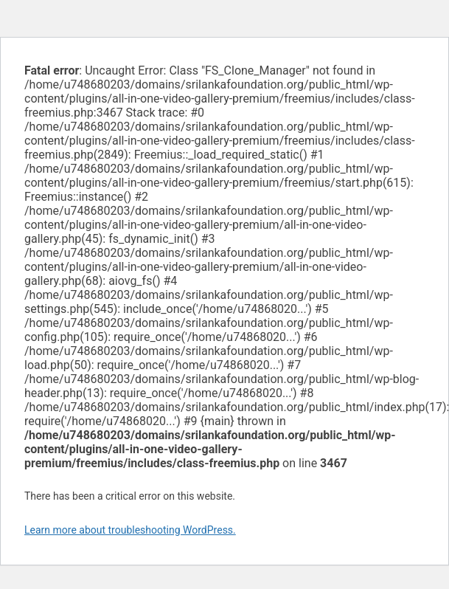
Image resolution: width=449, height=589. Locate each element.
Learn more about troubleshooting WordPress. (130, 530)
